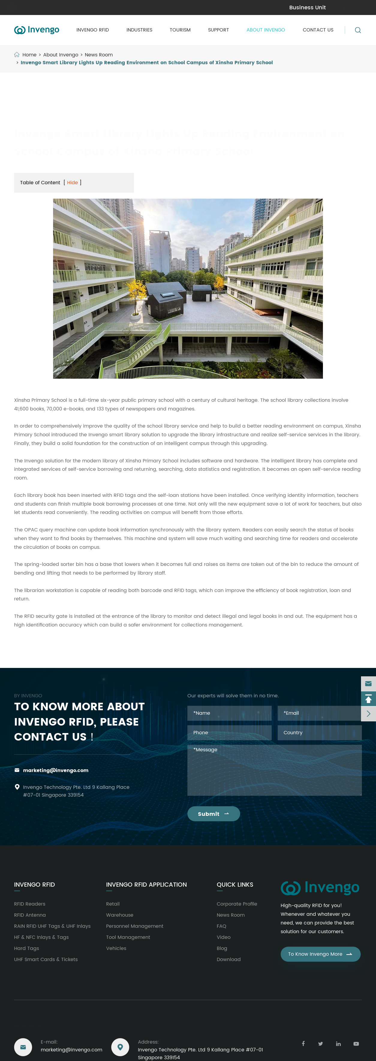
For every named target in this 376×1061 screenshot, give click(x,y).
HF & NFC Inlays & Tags (41, 937)
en (355, 7)
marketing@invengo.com (46, 7)
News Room (99, 55)
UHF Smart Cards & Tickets (46, 959)
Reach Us (28, 1025)
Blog (222, 948)
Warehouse (119, 915)
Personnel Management (134, 926)
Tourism (180, 30)
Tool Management (128, 937)
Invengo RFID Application (146, 885)
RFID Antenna (30, 915)
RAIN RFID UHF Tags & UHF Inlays (52, 926)
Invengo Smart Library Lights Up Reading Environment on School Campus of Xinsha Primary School (147, 63)
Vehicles (116, 948)
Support (218, 30)
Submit (214, 814)
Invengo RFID (92, 30)
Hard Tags (26, 948)
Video (224, 937)
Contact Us (318, 30)
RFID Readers (29, 904)
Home (29, 55)
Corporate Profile (237, 904)
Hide (72, 183)
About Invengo (265, 30)
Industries (139, 30)
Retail (113, 904)
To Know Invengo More (320, 954)
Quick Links (235, 885)
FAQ (221, 926)
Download (229, 959)
